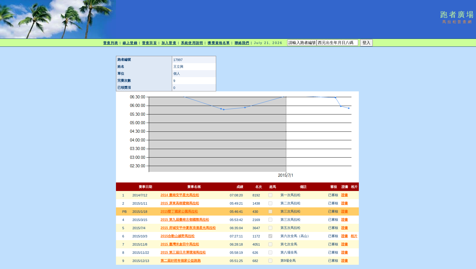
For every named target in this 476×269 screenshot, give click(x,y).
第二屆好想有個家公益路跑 (181, 260)
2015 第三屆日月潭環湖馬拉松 (183, 252)
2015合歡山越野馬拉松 (178, 236)
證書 (344, 195)
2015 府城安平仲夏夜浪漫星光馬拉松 (188, 228)
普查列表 (110, 43)
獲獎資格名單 (219, 43)
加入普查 (169, 43)
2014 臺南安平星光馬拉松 (180, 195)
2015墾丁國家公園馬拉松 (179, 211)
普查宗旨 (149, 43)
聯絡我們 (242, 43)
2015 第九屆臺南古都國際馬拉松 (185, 219)
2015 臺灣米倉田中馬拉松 (180, 244)
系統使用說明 (192, 43)
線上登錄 (130, 43)
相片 (354, 236)
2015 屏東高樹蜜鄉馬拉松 (180, 203)
